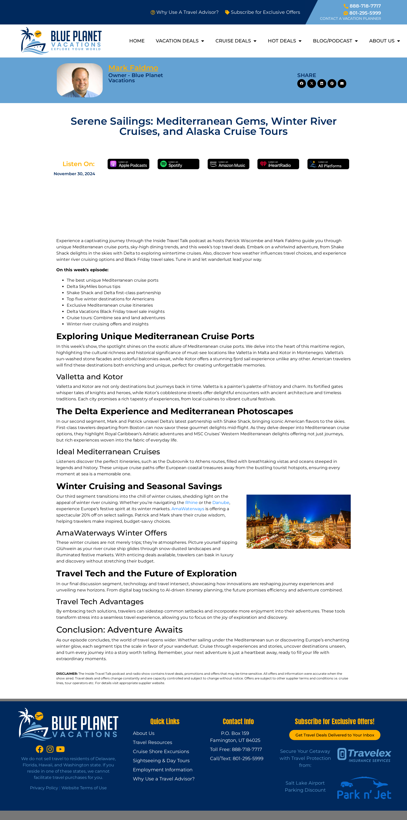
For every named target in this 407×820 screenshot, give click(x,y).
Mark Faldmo (133, 67)
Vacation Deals (180, 41)
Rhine (191, 502)
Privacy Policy (44, 787)
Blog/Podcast (335, 41)
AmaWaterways (187, 508)
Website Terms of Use (84, 787)
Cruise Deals (235, 41)
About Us (384, 41)
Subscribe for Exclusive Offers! (334, 721)
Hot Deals (284, 41)
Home (137, 41)
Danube (220, 502)
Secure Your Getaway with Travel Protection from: (305, 758)
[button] (301, 83)
